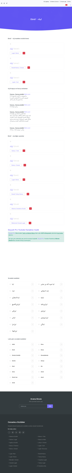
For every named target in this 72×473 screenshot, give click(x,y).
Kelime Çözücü (54, 1)
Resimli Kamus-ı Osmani (18, 67)
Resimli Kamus (41, 453)
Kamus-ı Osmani (16, 165)
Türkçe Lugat (41, 463)
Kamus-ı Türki (15, 150)
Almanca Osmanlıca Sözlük (19, 208)
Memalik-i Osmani (13, 460)
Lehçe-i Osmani (41, 442)
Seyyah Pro (12, 233)
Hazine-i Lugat (12, 439)
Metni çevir (27, 94)
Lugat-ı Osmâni (12, 466)
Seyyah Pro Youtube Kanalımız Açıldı (23, 230)
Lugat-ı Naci (12, 453)
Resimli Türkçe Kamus (17, 194)
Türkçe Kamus (41, 456)
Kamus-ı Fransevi (13, 445)
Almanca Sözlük (13, 436)
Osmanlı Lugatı (12, 463)
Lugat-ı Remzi (15, 53)
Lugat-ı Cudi (15, 82)
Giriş (69, 1)
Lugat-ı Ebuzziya (42, 448)
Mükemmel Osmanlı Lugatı (18, 223)
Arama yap (63, 1)
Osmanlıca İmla (41, 466)
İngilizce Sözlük (13, 442)
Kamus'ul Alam (41, 439)
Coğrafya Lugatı (42, 460)
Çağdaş (46, 1)
